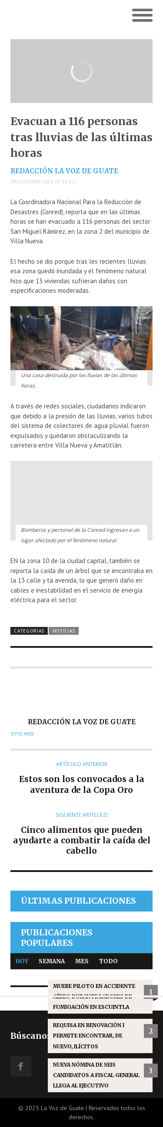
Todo (108, 961)
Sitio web (22, 733)
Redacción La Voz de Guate (64, 171)
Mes (82, 961)
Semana (52, 961)
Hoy (22, 961)
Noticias (64, 631)
